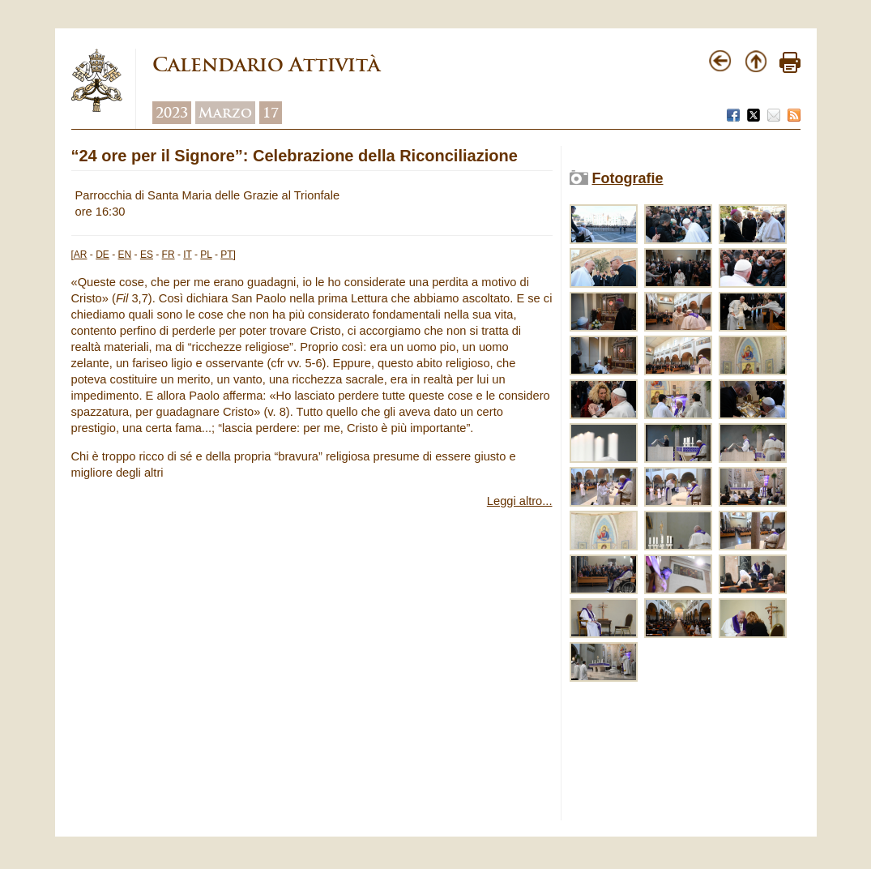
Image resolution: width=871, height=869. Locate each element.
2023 (172, 113)
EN (125, 254)
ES (146, 254)
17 (271, 113)
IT (187, 254)
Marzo (225, 113)
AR (81, 254)
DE (102, 254)
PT (226, 254)
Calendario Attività (266, 64)
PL (205, 254)
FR (168, 254)
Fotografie (628, 178)
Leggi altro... (520, 500)
